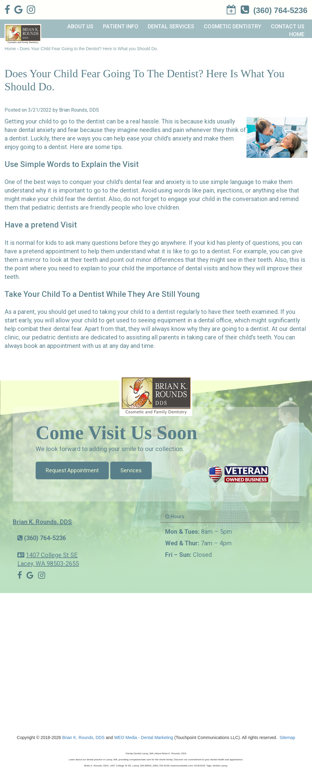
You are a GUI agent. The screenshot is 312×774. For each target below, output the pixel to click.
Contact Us (287, 26)
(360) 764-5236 (45, 538)
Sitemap (287, 737)
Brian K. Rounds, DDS (42, 522)
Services (131, 470)
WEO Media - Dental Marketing (143, 737)
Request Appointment (72, 470)
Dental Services (171, 26)
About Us (80, 26)
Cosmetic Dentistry (232, 26)
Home (296, 34)
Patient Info (120, 26)
